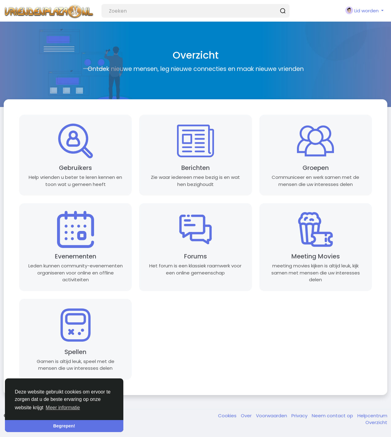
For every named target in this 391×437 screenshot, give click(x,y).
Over (247, 415)
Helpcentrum (372, 415)
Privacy (300, 415)
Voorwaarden (272, 415)
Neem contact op (333, 415)
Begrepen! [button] (64, 425)
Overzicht (376, 422)
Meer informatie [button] (63, 407)
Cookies (228, 415)
